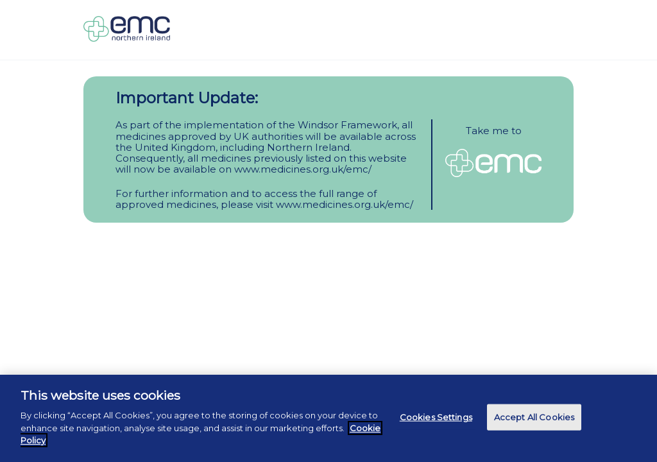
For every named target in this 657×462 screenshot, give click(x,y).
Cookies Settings (436, 416)
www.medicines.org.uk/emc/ (302, 169)
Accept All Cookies (534, 416)
